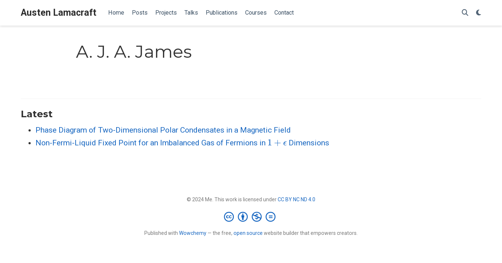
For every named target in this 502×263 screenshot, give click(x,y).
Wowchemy (192, 233)
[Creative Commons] (251, 216)
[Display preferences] (478, 13)
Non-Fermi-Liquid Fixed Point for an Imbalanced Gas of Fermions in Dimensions (182, 142)
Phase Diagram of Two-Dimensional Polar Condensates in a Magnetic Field (163, 130)
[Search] (465, 13)
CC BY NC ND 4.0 (296, 199)
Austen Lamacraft (58, 12)
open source (248, 233)
